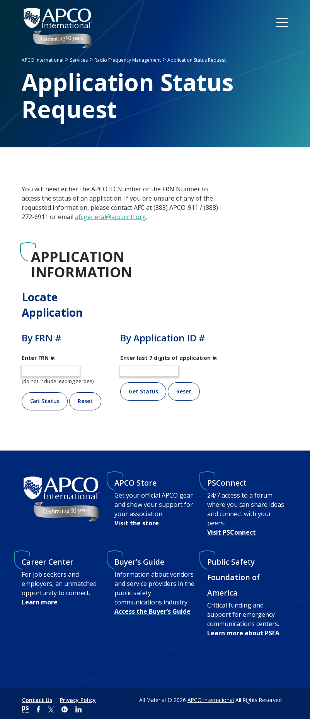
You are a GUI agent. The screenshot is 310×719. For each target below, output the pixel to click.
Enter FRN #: (39, 357)
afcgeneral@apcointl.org (110, 217)
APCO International (210, 700)
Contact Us (37, 700)
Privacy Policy (78, 700)
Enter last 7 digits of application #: (169, 357)
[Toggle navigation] (283, 22)
